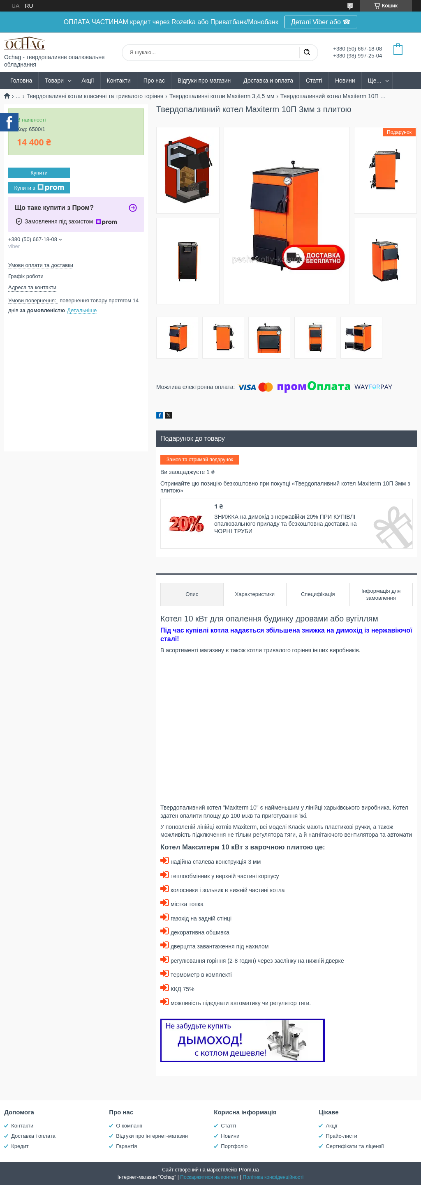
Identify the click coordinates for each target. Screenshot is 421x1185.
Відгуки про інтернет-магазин (152, 1136)
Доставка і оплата (33, 1136)
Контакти (119, 80)
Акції (87, 80)
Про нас (154, 80)
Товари (54, 80)
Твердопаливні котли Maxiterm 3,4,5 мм (221, 96)
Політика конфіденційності (273, 1177)
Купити (39, 173)
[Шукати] (306, 52)
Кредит (20, 1146)
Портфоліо (234, 1146)
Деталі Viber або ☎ (321, 21)
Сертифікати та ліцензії (355, 1146)
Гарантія (126, 1146)
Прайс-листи (341, 1136)
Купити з (39, 187)
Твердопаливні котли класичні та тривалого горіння (95, 96)
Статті (314, 80)
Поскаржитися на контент (209, 1177)
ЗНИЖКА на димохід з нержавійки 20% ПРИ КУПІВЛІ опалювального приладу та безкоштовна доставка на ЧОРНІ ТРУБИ (285, 523)
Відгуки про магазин (204, 80)
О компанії (129, 1126)
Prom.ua (249, 1170)
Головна (21, 80)
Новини (345, 80)
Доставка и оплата (268, 80)
